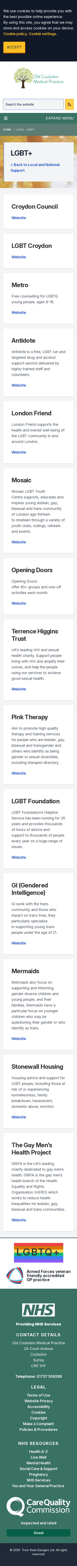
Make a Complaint (38, 1424)
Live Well (38, 1457)
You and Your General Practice (38, 1486)
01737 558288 (49, 1376)
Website (18, 218)
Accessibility (38, 1406)
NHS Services (39, 1480)
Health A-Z (38, 1451)
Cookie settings (42, 34)
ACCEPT (14, 47)
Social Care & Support (38, 1469)
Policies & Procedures (39, 1429)
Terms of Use (38, 1395)
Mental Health (38, 1463)
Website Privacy (38, 1401)
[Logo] (38, 78)
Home (7, 129)
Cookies (38, 1412)
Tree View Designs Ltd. (38, 1550)
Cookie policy (15, 34)
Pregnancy (38, 1474)
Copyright (38, 1418)
